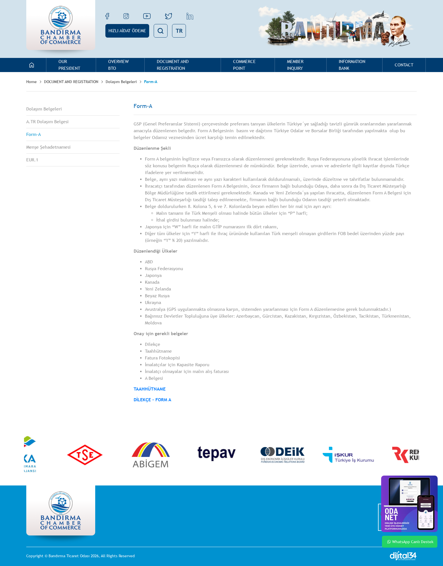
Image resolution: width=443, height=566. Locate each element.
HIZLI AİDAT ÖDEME (127, 30)
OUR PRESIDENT (69, 65)
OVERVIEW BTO (118, 65)
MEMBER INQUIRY (295, 65)
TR (179, 30)
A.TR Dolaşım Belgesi (47, 121)
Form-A (150, 81)
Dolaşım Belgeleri (121, 81)
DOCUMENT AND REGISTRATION (173, 65)
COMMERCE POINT (244, 65)
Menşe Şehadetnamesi (48, 147)
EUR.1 (32, 159)
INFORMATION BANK (352, 65)
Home (31, 81)
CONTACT (404, 65)
